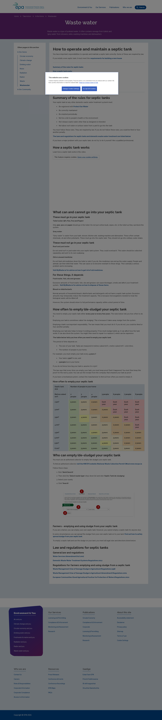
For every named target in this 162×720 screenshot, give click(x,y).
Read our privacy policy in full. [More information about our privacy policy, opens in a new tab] (88, 82)
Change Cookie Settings (71, 88)
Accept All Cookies (89, 88)
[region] (81, 83)
